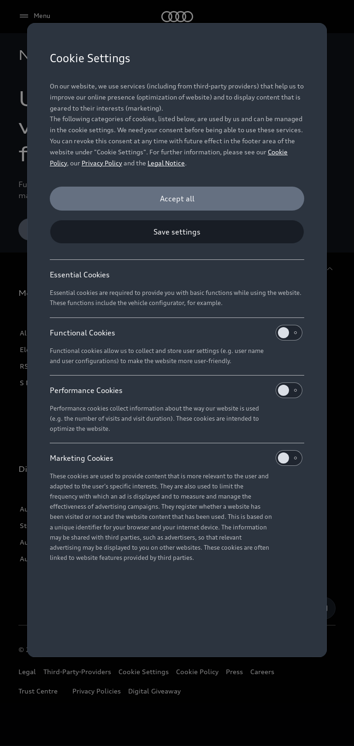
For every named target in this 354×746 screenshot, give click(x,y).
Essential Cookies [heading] (80, 274)
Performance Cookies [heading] (176, 390)
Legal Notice (166, 163)
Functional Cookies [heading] (176, 332)
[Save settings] (177, 232)
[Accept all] (177, 199)
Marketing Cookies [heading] (176, 458)
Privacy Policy (102, 163)
